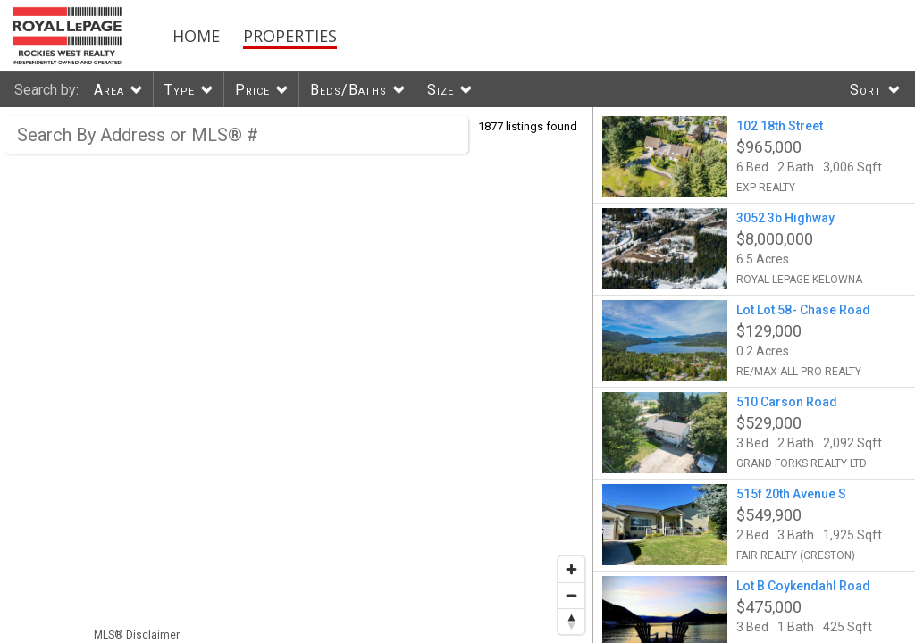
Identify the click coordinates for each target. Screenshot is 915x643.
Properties (290, 35)
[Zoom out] (571, 595)
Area (109, 89)
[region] (296, 375)
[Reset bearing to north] (571, 621)
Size (440, 89)
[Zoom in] (571, 569)
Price (252, 89)
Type (179, 89)
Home (196, 35)
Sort (866, 89)
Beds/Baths (348, 89)
